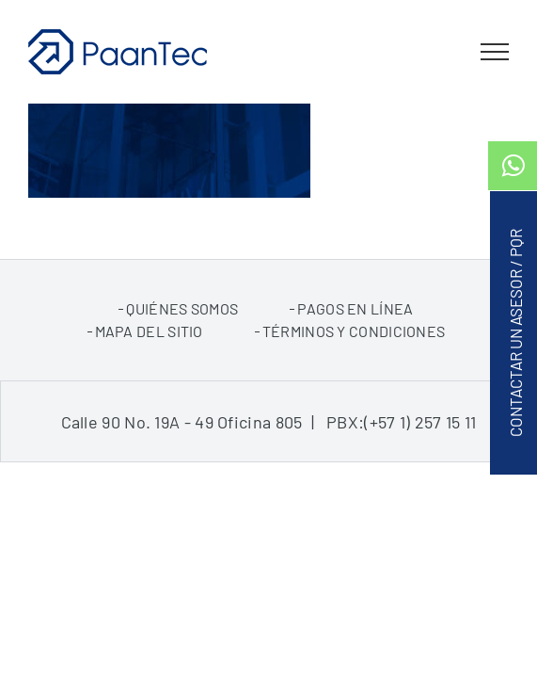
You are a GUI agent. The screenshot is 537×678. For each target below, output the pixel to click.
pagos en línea (355, 355)
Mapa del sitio (149, 378)
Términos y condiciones (354, 378)
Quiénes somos (182, 355)
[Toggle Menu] (495, 51)
